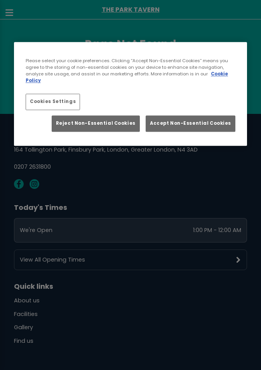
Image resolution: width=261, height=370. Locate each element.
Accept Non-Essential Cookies (190, 123)
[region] (130, 94)
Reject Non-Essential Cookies (96, 123)
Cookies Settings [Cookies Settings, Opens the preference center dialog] (53, 101)
